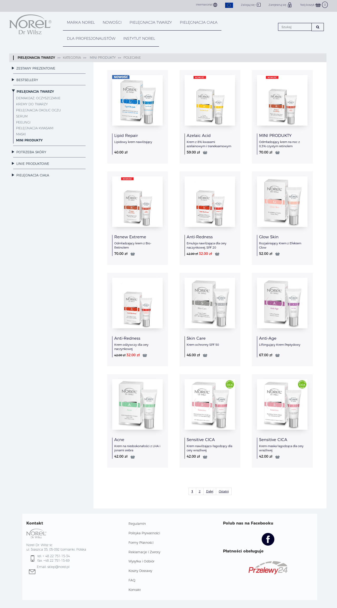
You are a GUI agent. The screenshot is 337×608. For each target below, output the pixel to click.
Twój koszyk (314, 5)
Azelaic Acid (199, 135)
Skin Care (196, 338)
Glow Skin (269, 236)
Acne (119, 439)
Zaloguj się (251, 4)
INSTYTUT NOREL (139, 38)
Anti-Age (267, 338)
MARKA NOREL (81, 22)
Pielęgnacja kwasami (34, 128)
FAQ (131, 580)
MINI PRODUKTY (102, 58)
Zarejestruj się (280, 4)
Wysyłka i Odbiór (141, 561)
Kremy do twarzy (32, 104)
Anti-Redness (200, 236)
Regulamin (137, 524)
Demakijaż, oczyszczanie (38, 98)
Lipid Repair (126, 135)
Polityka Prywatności (144, 533)
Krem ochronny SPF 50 (203, 345)
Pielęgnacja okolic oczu (38, 110)
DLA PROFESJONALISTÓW (91, 38)
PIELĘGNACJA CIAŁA (198, 22)
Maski (21, 134)
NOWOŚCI (112, 22)
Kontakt (134, 590)
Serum (22, 116)
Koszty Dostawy (140, 571)
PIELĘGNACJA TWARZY (151, 22)
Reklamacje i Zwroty (144, 552)
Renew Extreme (130, 236)
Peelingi (23, 122)
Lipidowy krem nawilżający (133, 142)
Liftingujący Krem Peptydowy (279, 345)
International (206, 5)
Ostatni (224, 491)
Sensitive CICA (201, 439)
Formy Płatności (140, 543)
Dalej (209, 491)
